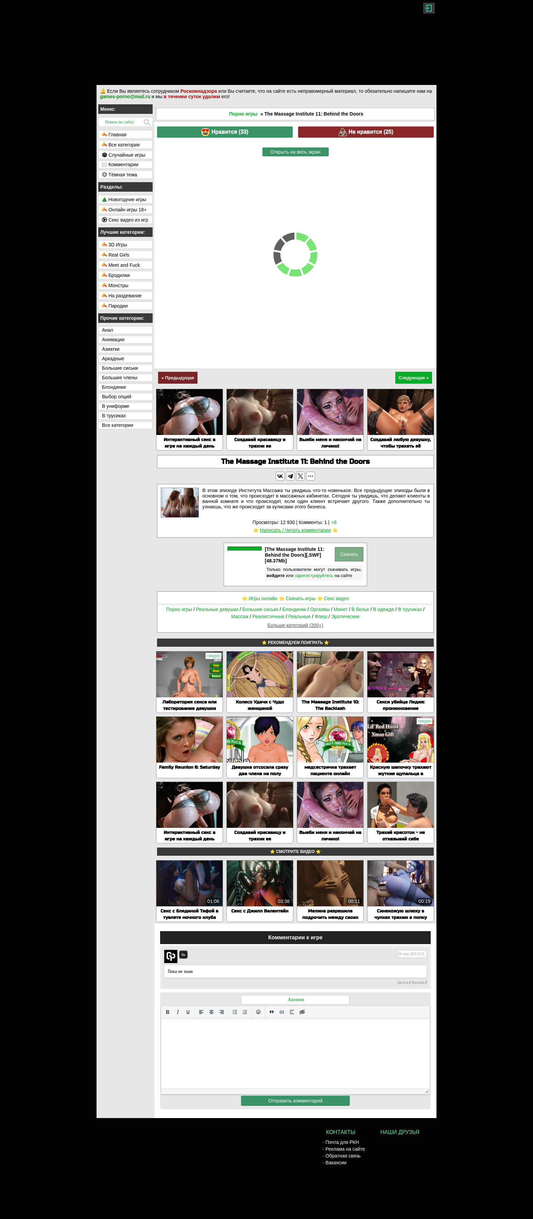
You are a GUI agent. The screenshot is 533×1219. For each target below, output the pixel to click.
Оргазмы (320, 609)
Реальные (300, 616)
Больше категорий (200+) (295, 625)
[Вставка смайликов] (258, 1012)
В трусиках (410, 609)
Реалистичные (268, 616)
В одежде (383, 609)
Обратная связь (343, 1156)
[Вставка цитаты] (271, 1012)
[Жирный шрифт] (167, 1012)
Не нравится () (366, 132)
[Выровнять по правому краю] (222, 1012)
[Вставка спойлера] (292, 1012)
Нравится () (224, 132)
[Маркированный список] (235, 1012)
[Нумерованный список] (245, 1012)
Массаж (239, 616)
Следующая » (414, 377)
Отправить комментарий (295, 1100)
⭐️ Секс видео (333, 598)
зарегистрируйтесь (314, 575)
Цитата (402, 982)
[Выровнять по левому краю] (201, 1012)
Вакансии (336, 1162)
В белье (360, 609)
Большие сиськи (260, 609)
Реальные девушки (217, 609)
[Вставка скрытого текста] (302, 1012)
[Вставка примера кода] (282, 1012)
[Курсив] (178, 1012)
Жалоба (418, 982)
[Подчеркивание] (188, 1012)
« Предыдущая (177, 377)
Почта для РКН (342, 1142)
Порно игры (243, 114)
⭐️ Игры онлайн (259, 598)
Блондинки (294, 609)
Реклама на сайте (345, 1149)
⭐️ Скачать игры (297, 598)
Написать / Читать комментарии (295, 530)
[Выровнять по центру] (211, 1012)
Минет (340, 609)
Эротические (345, 616)
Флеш (321, 616)
